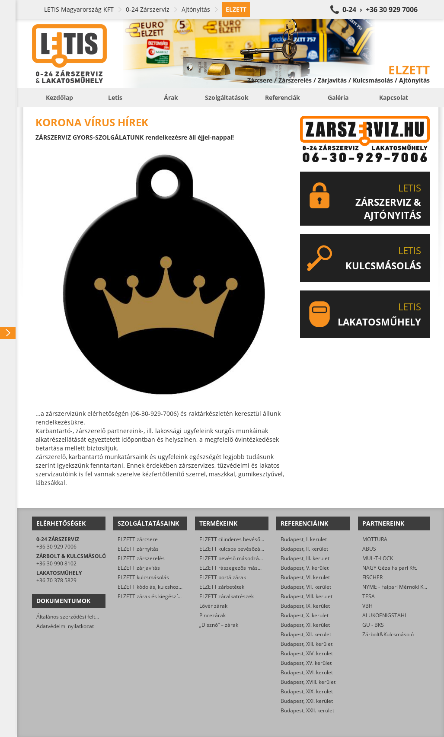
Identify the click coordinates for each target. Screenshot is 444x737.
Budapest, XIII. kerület (306, 644)
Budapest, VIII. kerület (306, 596)
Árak (171, 97)
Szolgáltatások (227, 97)
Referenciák (282, 97)
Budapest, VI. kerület (305, 577)
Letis (115, 97)
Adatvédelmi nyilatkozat (65, 626)
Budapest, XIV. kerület (307, 653)
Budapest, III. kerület (305, 558)
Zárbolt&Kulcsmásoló (388, 634)
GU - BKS (373, 625)
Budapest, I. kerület (304, 539)
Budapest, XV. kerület (306, 663)
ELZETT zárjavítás (139, 567)
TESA (368, 596)
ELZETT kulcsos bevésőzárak (233, 548)
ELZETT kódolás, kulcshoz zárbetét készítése (171, 586)
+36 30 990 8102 (56, 563)
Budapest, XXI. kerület (307, 701)
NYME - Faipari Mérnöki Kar (395, 586)
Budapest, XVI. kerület (307, 672)
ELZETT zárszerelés (141, 558)
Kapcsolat (393, 97)
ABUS (369, 548)
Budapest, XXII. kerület (307, 710)
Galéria (338, 97)
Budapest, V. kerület (305, 567)
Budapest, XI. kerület (305, 625)
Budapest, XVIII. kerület (308, 682)
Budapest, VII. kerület (306, 586)
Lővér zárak (213, 605)
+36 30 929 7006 (56, 546)
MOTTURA (374, 539)
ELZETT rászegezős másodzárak (238, 567)
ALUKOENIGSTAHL (384, 615)
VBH (367, 605)
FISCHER (372, 577)
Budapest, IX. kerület (305, 605)
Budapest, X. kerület (305, 615)
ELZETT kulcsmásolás (143, 577)
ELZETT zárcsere (138, 539)
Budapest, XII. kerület (306, 634)
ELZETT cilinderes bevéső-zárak (237, 539)
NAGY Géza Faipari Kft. (389, 567)
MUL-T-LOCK (377, 558)
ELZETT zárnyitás (138, 548)
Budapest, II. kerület (304, 548)
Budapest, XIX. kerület (307, 691)
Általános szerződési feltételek (73, 616)
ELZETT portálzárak (222, 577)
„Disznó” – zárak (218, 625)
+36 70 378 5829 (56, 580)
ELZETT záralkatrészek (226, 596)
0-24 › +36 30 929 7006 (380, 9)
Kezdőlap (59, 97)
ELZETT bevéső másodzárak (233, 558)
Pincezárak (212, 615)
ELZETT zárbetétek (221, 586)
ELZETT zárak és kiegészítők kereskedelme (169, 596)
